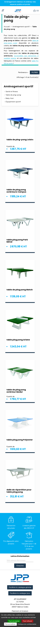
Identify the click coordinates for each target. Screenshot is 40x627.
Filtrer (35, 72)
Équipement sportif (13, 102)
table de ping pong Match (20, 289)
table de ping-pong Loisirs (20, 139)
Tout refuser (27, 621)
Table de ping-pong (13, 95)
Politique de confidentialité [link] (27, 624)
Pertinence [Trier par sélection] (23, 72)
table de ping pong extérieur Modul (16, 390)
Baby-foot (10, 98)
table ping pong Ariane (18, 339)
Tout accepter (14, 621)
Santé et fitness (12, 91)
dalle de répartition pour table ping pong (19, 490)
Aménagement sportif (18, 86)
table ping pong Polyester (20, 439)
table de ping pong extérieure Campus (16, 190)
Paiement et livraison (20, 611)
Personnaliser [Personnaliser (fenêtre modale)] (10, 624)
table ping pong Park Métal (17, 240)
